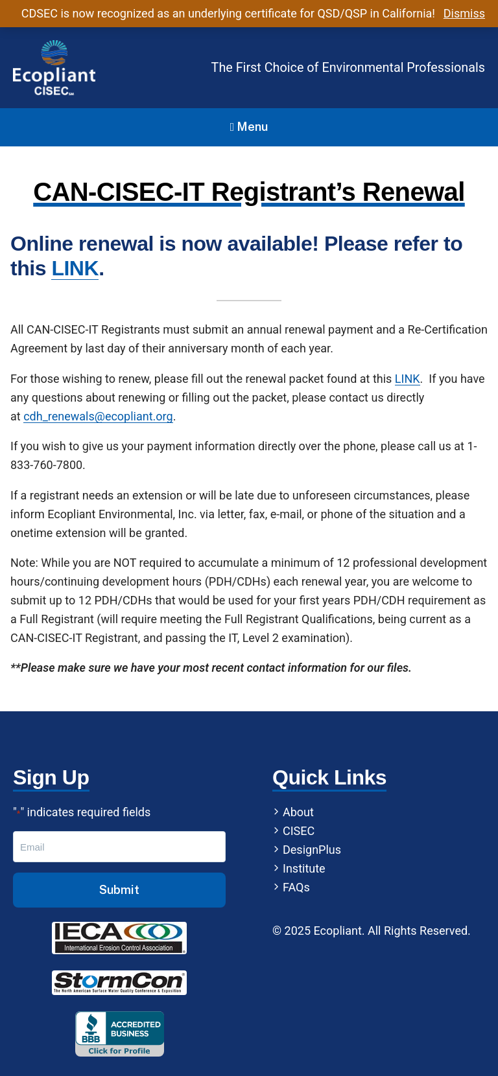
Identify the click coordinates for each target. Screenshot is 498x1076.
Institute (304, 868)
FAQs (296, 887)
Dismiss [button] (464, 13)
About (298, 812)
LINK (75, 268)
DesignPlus (312, 849)
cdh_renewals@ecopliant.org (97, 416)
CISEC (298, 831)
